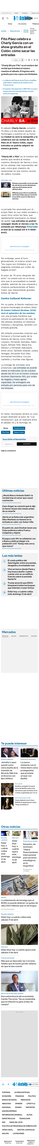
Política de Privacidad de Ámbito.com (19, 1126)
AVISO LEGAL (7, 1130)
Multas (5, 1133)
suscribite (29, 18)
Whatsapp (30, 1084)
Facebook (8, 1084)
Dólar (16, 13)
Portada (6, 1092)
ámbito (3, 31)
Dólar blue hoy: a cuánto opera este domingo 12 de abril (16, 852)
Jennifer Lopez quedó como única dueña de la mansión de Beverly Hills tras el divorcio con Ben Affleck (9, 770)
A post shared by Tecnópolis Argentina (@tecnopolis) (20, 405)
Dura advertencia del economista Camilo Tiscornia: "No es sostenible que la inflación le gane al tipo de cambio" (18, 1000)
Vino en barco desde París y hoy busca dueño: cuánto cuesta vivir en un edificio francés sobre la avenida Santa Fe (21, 574)
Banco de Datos (9, 1100)
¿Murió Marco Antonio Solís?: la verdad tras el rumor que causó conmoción (17, 498)
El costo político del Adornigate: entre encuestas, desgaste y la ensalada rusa (22, 563)
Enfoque (24, 13)
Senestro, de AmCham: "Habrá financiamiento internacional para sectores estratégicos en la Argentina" (30, 855)
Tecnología (24, 1118)
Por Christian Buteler (7, 909)
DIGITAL (8, 1142)
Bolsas (13, 636)
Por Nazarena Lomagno (27, 870)
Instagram (13, 1084)
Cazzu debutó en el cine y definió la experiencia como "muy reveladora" (25, 802)
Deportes (30, 1107)
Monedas (5, 636)
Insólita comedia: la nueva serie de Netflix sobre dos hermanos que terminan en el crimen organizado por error (26, 789)
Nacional (6, 1107)
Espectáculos (15, 31)
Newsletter (32, 1084)
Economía (22, 24)
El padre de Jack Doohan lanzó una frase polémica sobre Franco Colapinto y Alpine (19, 530)
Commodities (23, 636)
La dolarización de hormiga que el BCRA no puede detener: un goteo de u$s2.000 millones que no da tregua (19, 903)
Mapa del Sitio (16, 1122)
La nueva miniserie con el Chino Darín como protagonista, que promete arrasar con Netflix (29, 770)
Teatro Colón (19, 432)
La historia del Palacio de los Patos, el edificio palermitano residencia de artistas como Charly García (20, 82)
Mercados (25, 1100)
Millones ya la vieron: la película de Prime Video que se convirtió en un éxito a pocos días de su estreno (24, 196)
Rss (3, 1122)
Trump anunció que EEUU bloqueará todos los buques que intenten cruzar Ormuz (21, 585)
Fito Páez (5, 432)
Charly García (26, 31)
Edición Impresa (9, 1111)
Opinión (18, 1103)
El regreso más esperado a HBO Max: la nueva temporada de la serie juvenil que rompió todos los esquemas (20, 91)
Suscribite (27, 444)
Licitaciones (18, 1133)
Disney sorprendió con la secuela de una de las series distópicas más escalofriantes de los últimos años (25, 186)
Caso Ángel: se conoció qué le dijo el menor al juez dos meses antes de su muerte (18, 509)
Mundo (18, 1107)
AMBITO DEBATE (31, 1142)
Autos (29, 1115)
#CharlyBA (32, 226)
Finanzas (19, 1096)
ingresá (36, 18)
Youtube (25, 1084)
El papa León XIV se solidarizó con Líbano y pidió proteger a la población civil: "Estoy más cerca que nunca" (19, 542)
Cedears (34, 636)
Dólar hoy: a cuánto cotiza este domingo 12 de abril (20, 592)
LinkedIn (19, 1084)
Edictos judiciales (26, 1130)
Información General (12, 1115)
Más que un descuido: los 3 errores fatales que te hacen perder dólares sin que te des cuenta (18, 964)
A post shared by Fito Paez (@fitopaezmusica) (19, 250)
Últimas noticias (22, 1092)
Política (32, 1096)
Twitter (3, 1084)
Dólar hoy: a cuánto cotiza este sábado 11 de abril (16, 918)
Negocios (6, 1103)
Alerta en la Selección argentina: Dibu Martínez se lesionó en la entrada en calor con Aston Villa (18, 519)
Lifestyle (30, 1103)
